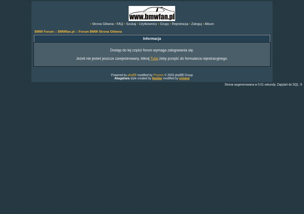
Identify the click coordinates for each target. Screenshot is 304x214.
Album (209, 24)
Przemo (158, 75)
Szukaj (131, 24)
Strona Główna (103, 24)
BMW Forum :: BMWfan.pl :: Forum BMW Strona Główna (78, 31)
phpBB (132, 75)
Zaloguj (196, 24)
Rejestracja (180, 24)
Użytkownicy (148, 24)
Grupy (164, 24)
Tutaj (154, 58)
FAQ (120, 24)
